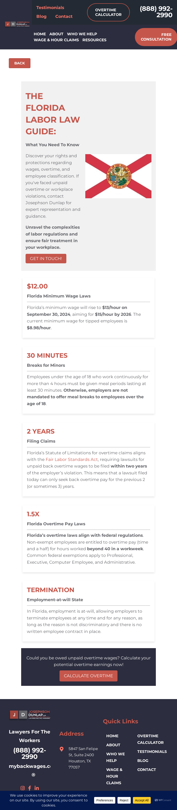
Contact (146, 769)
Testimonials (152, 751)
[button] (22, 788)
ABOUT (113, 745)
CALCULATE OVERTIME (88, 675)
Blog (142, 760)
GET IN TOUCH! (46, 258)
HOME (112, 736)
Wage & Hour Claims (114, 776)
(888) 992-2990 (156, 12)
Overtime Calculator (150, 739)
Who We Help (115, 757)
